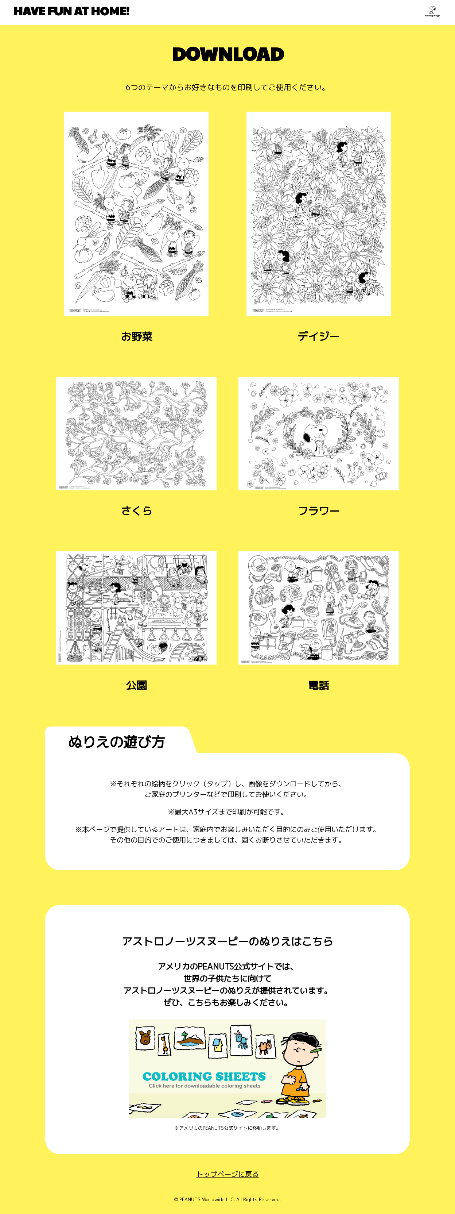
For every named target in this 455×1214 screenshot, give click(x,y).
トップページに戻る (228, 1174)
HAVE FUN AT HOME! (71, 10)
